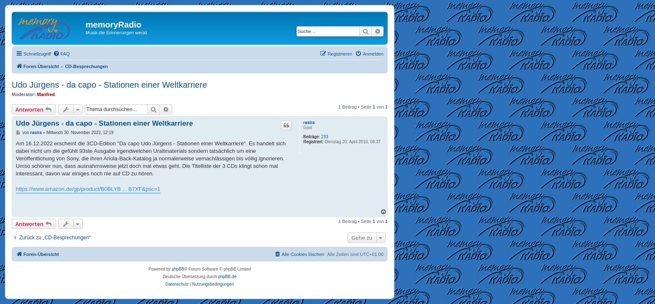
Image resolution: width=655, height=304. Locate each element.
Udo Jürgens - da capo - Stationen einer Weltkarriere (109, 84)
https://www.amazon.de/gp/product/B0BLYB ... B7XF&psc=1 (88, 189)
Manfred (46, 94)
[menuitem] (61, 54)
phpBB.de (227, 276)
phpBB (178, 269)
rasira (309, 122)
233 (324, 136)
